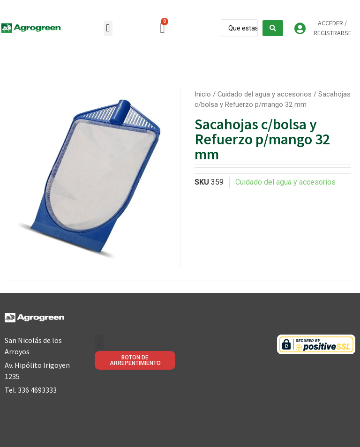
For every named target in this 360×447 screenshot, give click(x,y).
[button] (108, 28)
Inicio (203, 94)
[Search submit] (272, 28)
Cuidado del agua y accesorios (265, 94)
